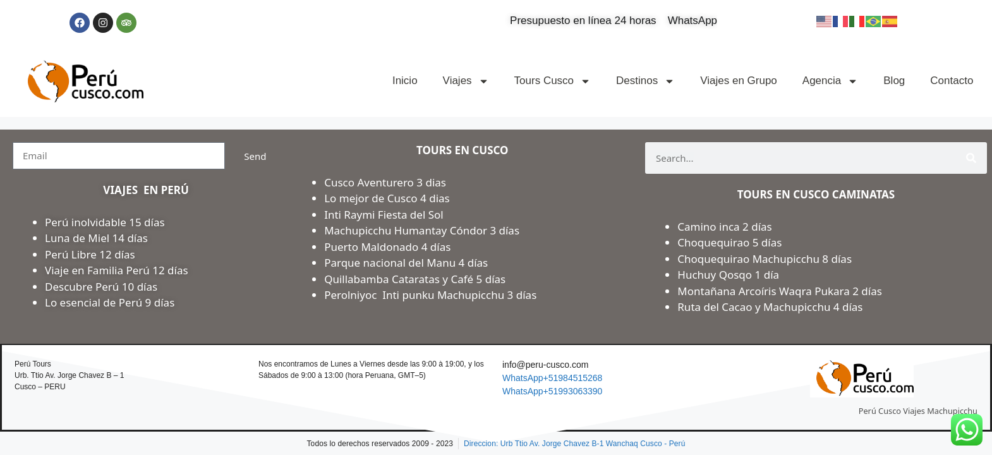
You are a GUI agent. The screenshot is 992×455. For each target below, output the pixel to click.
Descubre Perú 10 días (101, 286)
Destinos (645, 81)
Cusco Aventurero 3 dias (385, 182)
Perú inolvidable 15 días (105, 222)
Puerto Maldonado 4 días (387, 247)
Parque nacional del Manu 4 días (406, 262)
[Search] (971, 158)
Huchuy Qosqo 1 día (728, 274)
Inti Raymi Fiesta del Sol (384, 214)
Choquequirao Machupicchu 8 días (764, 259)
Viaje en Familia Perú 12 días (118, 270)
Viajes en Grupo (738, 81)
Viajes (466, 81)
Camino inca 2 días (726, 226)
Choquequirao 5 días (729, 242)
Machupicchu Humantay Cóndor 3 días (421, 230)
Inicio (405, 81)
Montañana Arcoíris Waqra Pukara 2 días (779, 291)
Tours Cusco (552, 81)
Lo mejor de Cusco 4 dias (387, 198)
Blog (894, 81)
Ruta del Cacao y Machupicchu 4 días (769, 307)
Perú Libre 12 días (90, 254)
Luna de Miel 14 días (96, 238)
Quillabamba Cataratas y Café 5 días (414, 279)
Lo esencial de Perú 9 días (109, 302)
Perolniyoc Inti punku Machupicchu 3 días (430, 295)
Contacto (951, 81)
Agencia (830, 81)
